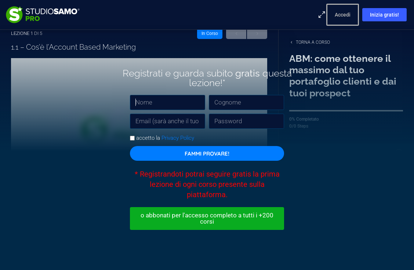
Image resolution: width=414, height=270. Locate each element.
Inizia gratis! (384, 15)
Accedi (343, 15)
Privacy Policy (177, 137)
